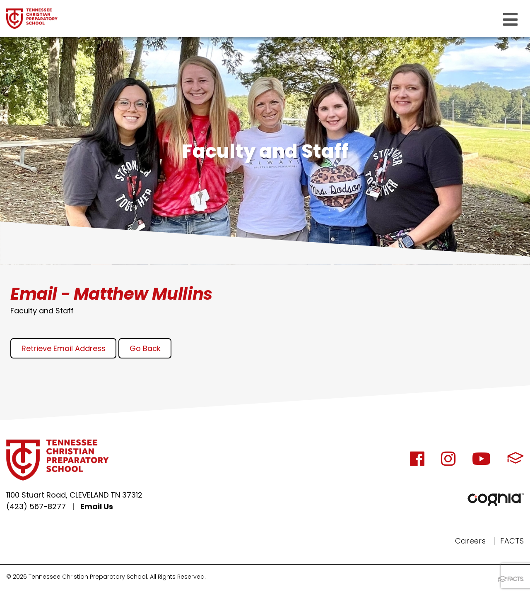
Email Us (96, 506)
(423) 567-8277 (36, 506)
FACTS (512, 541)
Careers (470, 541)
